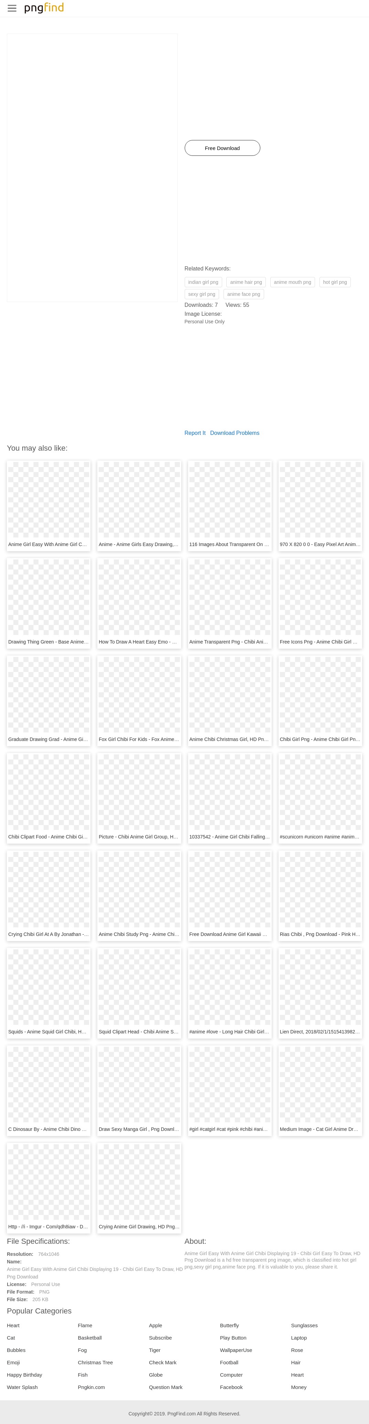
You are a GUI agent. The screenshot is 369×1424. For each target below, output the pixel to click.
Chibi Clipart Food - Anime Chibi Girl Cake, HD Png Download (74, 837)
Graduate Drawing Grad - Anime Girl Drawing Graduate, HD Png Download (88, 739)
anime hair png (246, 282)
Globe (156, 1375)
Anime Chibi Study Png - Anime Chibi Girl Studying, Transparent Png (172, 934)
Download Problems (234, 433)
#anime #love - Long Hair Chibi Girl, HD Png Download (248, 1031)
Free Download (222, 148)
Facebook (231, 1387)
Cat (11, 1338)
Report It (195, 433)
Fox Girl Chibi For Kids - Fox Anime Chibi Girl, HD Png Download (168, 739)
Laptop (299, 1338)
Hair (296, 1362)
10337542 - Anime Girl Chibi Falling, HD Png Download (248, 837)
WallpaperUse (236, 1350)
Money (298, 1387)
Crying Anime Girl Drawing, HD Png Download (148, 1226)
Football (229, 1362)
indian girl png (203, 282)
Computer (231, 1375)
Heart (13, 1325)
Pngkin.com (91, 1387)
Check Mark (162, 1362)
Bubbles (16, 1350)
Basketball (90, 1338)
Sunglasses (304, 1325)
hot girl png (335, 282)
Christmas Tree (95, 1362)
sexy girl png (202, 294)
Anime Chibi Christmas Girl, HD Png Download (239, 739)
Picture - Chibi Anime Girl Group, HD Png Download (154, 837)
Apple (155, 1325)
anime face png (243, 294)
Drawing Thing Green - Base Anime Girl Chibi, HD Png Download (77, 642)
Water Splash (22, 1387)
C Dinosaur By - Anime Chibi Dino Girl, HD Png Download (70, 1129)
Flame (85, 1325)
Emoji (13, 1362)
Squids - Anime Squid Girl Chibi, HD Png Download (63, 1031)
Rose (297, 1350)
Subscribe (160, 1338)
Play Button (233, 1338)
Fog (82, 1350)
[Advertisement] (92, 82)
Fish (83, 1375)
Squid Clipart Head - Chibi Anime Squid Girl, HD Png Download (166, 1031)
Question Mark (166, 1387)
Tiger (155, 1350)
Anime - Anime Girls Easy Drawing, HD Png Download (157, 544)
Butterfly (229, 1325)
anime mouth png (292, 282)
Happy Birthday (24, 1375)
